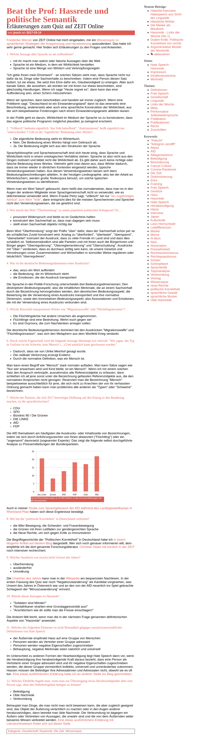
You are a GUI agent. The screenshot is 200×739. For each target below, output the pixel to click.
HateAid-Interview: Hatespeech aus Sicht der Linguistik (166, 14)
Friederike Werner (19, 40)
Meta (154, 108)
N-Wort (155, 238)
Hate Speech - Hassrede (161, 66)
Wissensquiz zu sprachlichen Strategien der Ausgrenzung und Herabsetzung (63, 41)
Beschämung (160, 162)
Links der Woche (162, 104)
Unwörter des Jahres (26, 578)
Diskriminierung (161, 176)
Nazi (154, 242)
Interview (157, 213)
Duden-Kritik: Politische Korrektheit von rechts (167, 41)
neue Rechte (160, 285)
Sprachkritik (159, 267)
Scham (155, 260)
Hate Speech (160, 202)
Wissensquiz (159, 282)
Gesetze (156, 191)
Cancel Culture (161, 166)
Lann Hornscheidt (163, 224)
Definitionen (159, 90)
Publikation (158, 119)
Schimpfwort (159, 263)
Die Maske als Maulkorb (160, 27)
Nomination (159, 245)
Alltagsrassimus (162, 155)
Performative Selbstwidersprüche (164, 113)
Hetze (155, 209)
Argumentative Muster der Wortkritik (166, 48)
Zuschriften (158, 129)
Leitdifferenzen (161, 227)
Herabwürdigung (162, 205)
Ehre (154, 180)
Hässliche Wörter (163, 21)
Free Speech (160, 93)
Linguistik (157, 100)
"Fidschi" (157, 140)
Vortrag (156, 278)
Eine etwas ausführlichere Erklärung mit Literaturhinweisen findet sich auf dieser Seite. (60, 721)
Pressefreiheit (160, 249)
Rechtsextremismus (164, 253)
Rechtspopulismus (163, 256)
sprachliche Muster (164, 296)
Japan (155, 216)
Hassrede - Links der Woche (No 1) (165, 34)
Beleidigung (159, 158)
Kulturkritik (158, 220)
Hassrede (157, 198)
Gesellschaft (159, 97)
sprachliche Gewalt (164, 292)
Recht (155, 126)
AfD (153, 151)
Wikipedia (72, 578)
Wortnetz (157, 79)
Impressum (158, 72)
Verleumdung (160, 274)
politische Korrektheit (165, 289)
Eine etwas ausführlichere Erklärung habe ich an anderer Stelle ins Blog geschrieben (72, 674)
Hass (154, 195)
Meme (155, 234)
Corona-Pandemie (163, 169)
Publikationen (160, 122)
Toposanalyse (160, 271)
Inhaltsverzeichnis (163, 75)
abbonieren (162, 54)
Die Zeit (156, 173)
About (155, 147)
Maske (155, 231)
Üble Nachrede (161, 300)
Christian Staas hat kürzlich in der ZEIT (107, 547)
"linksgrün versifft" (163, 144)
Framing (156, 184)
